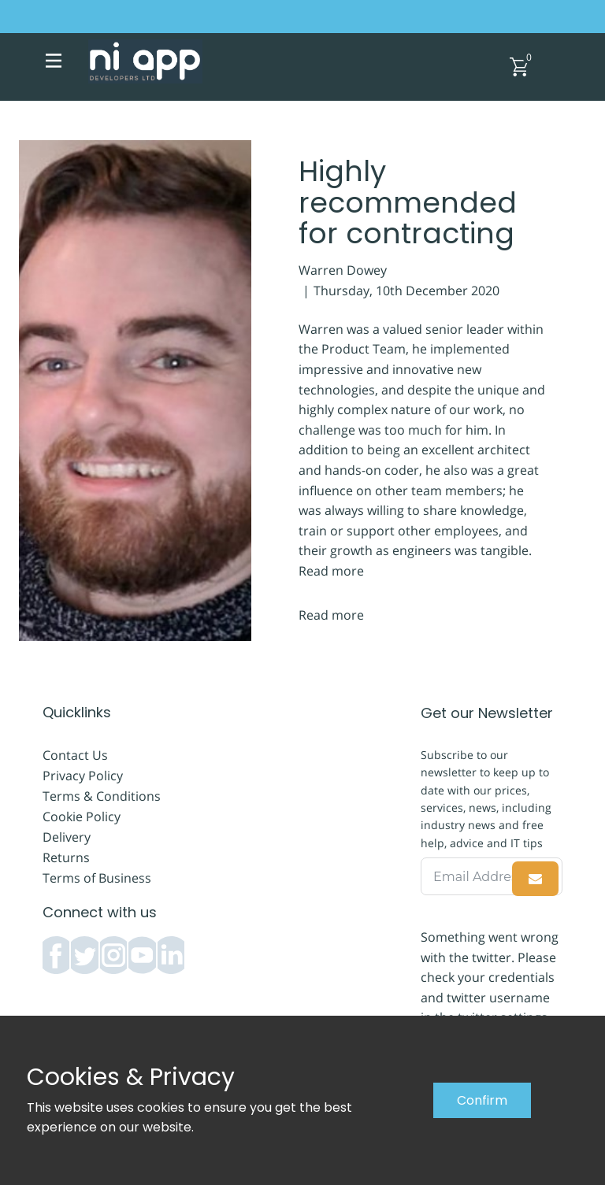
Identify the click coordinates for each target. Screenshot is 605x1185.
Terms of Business (97, 878)
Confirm (482, 1100)
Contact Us (75, 755)
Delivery (67, 837)
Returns (66, 857)
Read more (331, 571)
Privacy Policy (83, 775)
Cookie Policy (82, 816)
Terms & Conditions (102, 796)
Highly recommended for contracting (408, 202)
